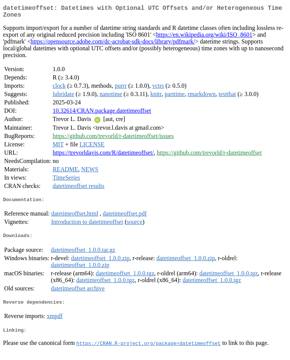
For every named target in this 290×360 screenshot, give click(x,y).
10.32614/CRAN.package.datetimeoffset (101, 113)
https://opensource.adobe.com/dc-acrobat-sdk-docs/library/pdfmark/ (113, 44)
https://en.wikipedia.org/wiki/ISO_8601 (204, 37)
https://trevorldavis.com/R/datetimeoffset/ (103, 155)
